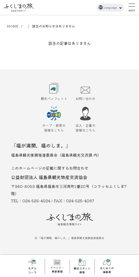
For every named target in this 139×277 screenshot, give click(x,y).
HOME (12, 26)
